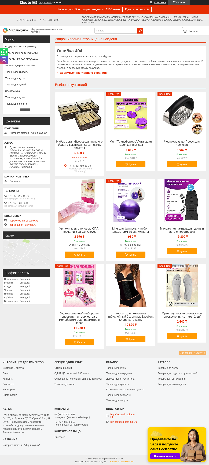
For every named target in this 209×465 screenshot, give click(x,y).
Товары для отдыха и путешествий (177, 373)
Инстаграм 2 (10, 395)
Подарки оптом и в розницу (20, 46)
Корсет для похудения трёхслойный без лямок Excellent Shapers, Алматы (130, 316)
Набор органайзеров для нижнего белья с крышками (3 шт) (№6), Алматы (79, 145)
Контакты (8, 378)
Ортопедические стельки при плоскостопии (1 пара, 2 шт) (182, 315)
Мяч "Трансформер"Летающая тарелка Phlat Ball (131, 143)
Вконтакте (8, 384)
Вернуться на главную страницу (84, 72)
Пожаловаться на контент (121, 461)
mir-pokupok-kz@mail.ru (23, 224)
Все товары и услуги (191, 352)
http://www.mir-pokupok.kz (24, 220)
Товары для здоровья (118, 395)
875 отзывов (160, 2)
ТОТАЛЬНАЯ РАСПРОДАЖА (21, 59)
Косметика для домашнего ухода (125, 389)
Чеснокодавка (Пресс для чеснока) (182, 143)
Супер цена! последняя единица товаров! (78, 378)
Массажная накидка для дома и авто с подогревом (182, 230)
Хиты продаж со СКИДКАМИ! (21, 53)
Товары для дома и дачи (172, 384)
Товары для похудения (119, 373)
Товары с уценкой (64, 384)
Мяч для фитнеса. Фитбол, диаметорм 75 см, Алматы (130, 230)
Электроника (12, 91)
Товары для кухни (15, 78)
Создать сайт (45, 2)
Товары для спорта (117, 400)
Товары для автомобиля (172, 378)
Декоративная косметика (120, 378)
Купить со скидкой (137, 9)
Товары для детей (15, 84)
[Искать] (140, 31)
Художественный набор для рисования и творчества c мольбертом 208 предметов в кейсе (79, 318)
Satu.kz (119, 458)
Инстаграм (9, 389)
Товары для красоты (16, 72)
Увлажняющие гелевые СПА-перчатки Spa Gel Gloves (79, 230)
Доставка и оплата (13, 367)
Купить (132, 164)
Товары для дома (15, 97)
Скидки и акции (63, 367)
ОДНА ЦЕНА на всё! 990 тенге (71, 373)
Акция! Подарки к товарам (20, 65)
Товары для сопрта (16, 103)
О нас (6, 373)
